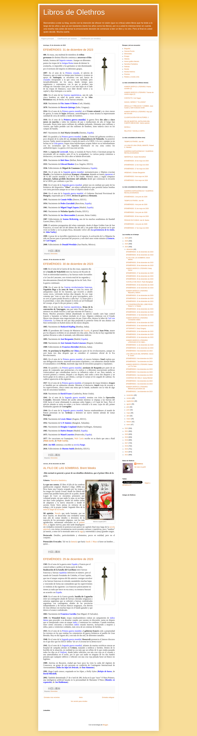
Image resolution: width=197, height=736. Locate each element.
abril (128, 416)
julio (128, 407)
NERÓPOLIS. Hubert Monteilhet (135, 157)
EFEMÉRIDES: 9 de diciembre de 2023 (139, 351)
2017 (127, 443)
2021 (127, 431)
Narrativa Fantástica (131, 64)
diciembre (130, 249)
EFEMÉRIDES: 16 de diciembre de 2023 (139, 322)
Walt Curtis (79, 438)
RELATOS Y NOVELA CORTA (134, 131)
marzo (129, 419)
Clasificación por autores (67, 39)
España (86, 330)
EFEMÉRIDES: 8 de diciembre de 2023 (139, 358)
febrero (129, 422)
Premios (127, 74)
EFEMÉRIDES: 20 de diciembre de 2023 (139, 301)
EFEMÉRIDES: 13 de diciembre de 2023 (139, 334)
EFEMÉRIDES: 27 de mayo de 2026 (136, 169)
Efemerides (54, 253)
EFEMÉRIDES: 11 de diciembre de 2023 (139, 345)
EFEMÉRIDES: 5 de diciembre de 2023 (139, 372)
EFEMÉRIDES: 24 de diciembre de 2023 (139, 285)
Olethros (140, 464)
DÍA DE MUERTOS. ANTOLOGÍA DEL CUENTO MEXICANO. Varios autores (137, 122)
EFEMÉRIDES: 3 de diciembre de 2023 (139, 381)
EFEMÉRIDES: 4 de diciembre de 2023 (139, 375)
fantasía (74, 542)
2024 (127, 244)
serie (53, 509)
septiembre (130, 401)
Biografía (127, 48)
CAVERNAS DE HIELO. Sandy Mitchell (139, 378)
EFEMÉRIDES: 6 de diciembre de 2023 (139, 369)
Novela (58, 513)
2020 (127, 434)
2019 (127, 437)
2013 (127, 455)
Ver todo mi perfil (140, 467)
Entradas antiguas (108, 697)
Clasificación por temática (91, 39)
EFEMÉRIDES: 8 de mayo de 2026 (136, 180)
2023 (127, 247)
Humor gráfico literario (131, 61)
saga (81, 531)
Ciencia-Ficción (129, 51)
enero (129, 424)
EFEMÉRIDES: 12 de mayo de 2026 (136, 165)
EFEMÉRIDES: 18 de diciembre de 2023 (139, 312)
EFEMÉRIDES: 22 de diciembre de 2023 (139, 295)
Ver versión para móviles (79, 701)
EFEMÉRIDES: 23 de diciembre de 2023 (139, 288)
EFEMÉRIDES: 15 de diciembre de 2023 (139, 325)
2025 (127, 241)
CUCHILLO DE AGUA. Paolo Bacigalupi (139, 282)
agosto (129, 404)
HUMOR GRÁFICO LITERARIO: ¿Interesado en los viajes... (137, 341)
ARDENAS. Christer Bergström (134, 172)
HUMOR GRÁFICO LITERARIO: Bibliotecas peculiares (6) (137, 387)
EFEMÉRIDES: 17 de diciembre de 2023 (139, 315)
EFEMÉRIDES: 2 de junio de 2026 (135, 197)
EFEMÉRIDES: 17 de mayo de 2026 (136, 228)
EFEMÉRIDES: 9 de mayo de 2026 (136, 176)
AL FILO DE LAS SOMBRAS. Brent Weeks (69, 468)
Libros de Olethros (74, 12)
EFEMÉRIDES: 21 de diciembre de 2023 (139, 298)
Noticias (127, 66)
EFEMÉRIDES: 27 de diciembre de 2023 (139, 273)
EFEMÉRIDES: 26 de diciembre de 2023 (139, 276)
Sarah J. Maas (91, 542)
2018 (127, 440)
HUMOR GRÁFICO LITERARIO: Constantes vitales (137, 319)
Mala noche (49, 441)
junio (128, 410)
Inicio (81, 697)
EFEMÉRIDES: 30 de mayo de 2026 (136, 216)
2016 (127, 446)
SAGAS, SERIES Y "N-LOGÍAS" (135, 102)
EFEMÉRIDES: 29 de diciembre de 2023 (68, 559)
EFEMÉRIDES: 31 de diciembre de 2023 (68, 49)
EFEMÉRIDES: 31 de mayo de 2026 (136, 208)
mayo (129, 413)
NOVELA (127, 127)
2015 (127, 449)
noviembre (130, 395)
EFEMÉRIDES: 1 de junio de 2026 (135, 224)
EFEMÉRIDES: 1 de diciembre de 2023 (139, 391)
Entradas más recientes (52, 697)
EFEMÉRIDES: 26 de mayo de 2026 (136, 161)
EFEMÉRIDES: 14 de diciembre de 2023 (139, 331)
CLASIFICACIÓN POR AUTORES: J (136, 117)
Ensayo (126, 56)
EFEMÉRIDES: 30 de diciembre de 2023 (68, 263)
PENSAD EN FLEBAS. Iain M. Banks (136, 220)
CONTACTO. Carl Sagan (132, 98)
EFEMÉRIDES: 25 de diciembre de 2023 (139, 279)
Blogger (105, 725)
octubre (129, 398)
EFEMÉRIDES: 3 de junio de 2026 (135, 212)
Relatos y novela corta (131, 77)
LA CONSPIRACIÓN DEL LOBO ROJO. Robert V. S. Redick (139, 305)
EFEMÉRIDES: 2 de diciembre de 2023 (139, 384)
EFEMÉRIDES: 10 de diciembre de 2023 (139, 348)
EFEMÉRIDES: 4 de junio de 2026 (135, 204)
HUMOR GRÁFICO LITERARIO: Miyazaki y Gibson (137, 291)
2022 (127, 428)
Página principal (47, 39)
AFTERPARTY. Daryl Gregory (136, 328)
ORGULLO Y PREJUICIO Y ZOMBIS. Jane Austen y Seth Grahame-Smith (138, 107)
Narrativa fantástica (58, 480)
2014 (127, 452)
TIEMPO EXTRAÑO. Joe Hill (133, 141)
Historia (126, 59)
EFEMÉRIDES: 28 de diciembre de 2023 (139, 265)
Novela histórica (129, 72)
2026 (127, 238)
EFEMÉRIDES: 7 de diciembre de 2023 (139, 361)
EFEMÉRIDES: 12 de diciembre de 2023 (139, 337)
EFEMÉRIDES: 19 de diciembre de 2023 (139, 309)
